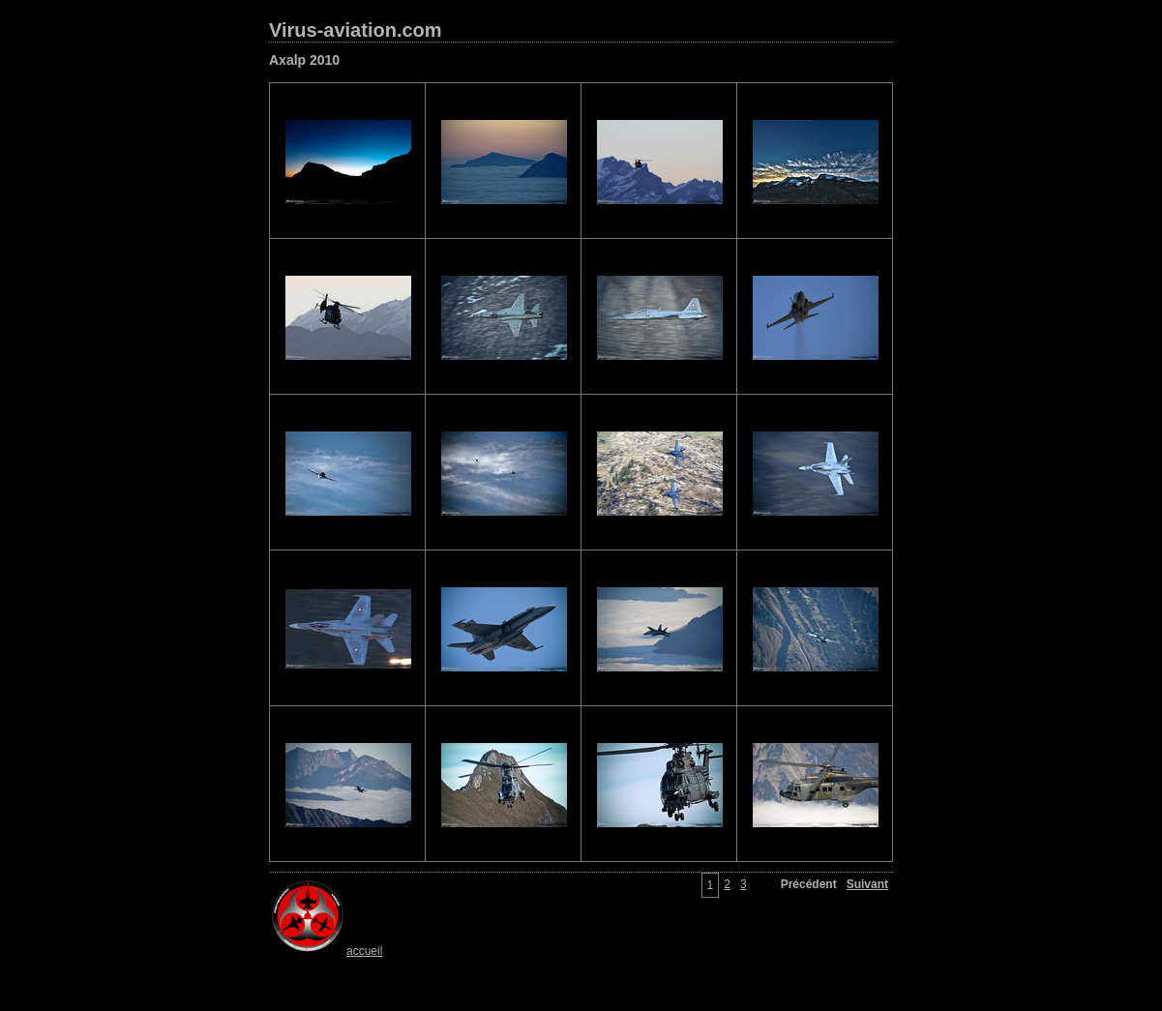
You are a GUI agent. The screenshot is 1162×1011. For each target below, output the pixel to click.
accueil (325, 951)
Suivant (867, 884)
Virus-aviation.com (355, 30)
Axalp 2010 (304, 60)
